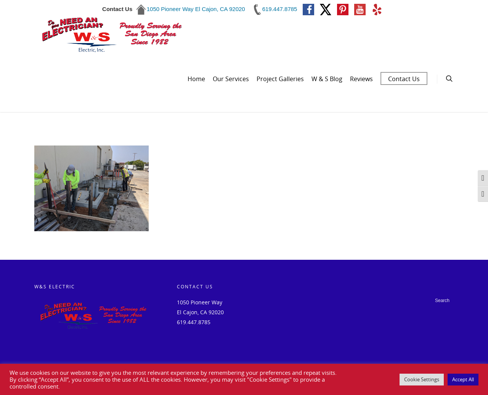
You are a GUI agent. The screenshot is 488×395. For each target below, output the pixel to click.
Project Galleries (280, 79)
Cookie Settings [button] (421, 379)
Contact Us (404, 79)
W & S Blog (326, 79)
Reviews (361, 79)
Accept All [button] (463, 379)
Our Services (231, 79)
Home (196, 79)
